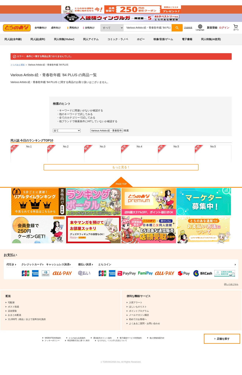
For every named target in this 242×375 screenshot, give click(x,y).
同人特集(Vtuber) (64, 44)
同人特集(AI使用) (211, 44)
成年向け (56, 33)
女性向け (88, 33)
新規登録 (212, 33)
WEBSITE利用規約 (54, 343)
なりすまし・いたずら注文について (148, 347)
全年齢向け (41, 33)
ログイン (224, 33)
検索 (126, 136)
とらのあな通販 (18, 70)
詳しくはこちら (231, 290)
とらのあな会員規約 (81, 343)
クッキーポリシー (79, 347)
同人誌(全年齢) (13, 44)
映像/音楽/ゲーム (163, 44)
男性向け (73, 33)
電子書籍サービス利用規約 (142, 343)
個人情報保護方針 (53, 347)
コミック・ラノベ (117, 44)
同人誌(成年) (37, 44)
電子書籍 (187, 44)
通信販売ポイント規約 (110, 343)
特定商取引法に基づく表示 (109, 347)
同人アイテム (91, 44)
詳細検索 (188, 33)
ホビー (141, 44)
